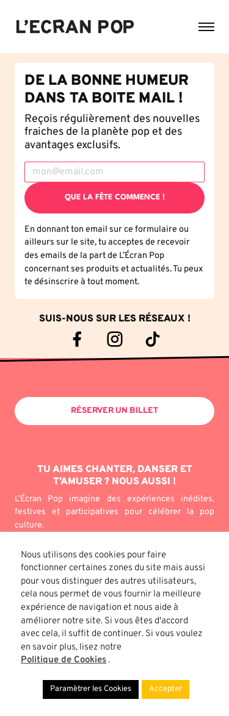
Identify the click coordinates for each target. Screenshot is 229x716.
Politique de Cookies (63, 660)
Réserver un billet (114, 411)
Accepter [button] (165, 689)
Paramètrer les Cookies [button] (90, 689)
